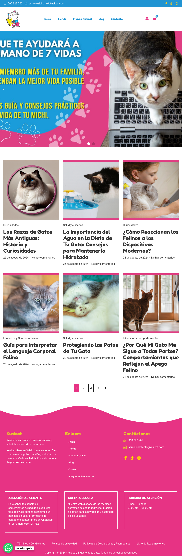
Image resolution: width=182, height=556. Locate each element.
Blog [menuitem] (102, 19)
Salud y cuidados (73, 226)
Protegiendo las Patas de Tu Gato (90, 349)
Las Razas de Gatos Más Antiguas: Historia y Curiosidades (27, 242)
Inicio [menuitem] (48, 19)
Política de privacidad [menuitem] (64, 542)
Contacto (73, 467)
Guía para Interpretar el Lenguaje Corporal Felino (30, 352)
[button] (3, 89)
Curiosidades (11, 226)
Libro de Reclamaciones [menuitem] (151, 542)
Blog (71, 461)
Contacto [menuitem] (117, 19)
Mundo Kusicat (76, 455)
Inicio (71, 442)
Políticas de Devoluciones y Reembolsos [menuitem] (106, 542)
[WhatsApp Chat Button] (8, 548)
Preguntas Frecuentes (80, 474)
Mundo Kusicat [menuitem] (83, 19)
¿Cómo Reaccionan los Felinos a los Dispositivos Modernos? (151, 242)
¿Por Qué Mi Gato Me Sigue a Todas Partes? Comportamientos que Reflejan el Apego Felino (151, 358)
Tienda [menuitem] (62, 19)
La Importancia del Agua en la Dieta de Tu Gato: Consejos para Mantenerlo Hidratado (87, 245)
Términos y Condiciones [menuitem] (31, 542)
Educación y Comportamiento (20, 339)
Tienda (72, 448)
